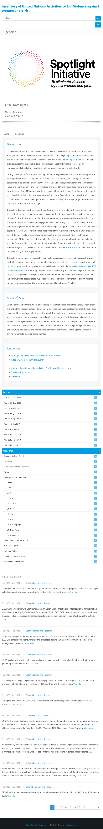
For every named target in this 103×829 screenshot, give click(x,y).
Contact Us (72, 825)
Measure (19, 133)
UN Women (43, 825)
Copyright (30, 825)
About (7, 133)
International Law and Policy (38, 787)
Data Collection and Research (39, 583)
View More (74, 592)
